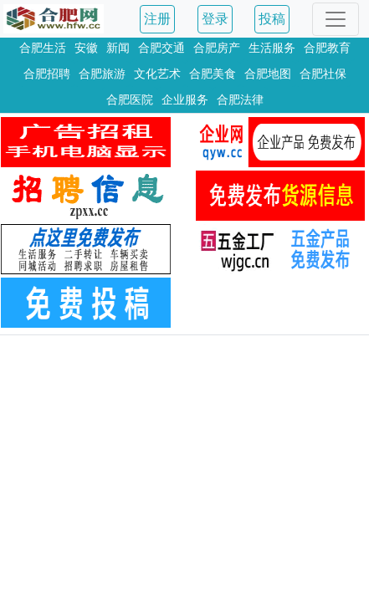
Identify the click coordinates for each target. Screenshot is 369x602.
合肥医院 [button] (129, 99)
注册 (157, 19)
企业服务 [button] (184, 99)
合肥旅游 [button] (102, 73)
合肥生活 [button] (42, 47)
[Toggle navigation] (335, 19)
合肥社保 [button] (323, 73)
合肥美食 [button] (212, 73)
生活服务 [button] (272, 47)
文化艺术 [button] (157, 73)
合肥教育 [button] (327, 47)
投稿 (272, 19)
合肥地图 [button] (267, 73)
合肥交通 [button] (161, 47)
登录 (215, 19)
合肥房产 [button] (216, 47)
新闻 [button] (118, 47)
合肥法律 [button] (240, 99)
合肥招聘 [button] (46, 73)
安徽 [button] (86, 47)
